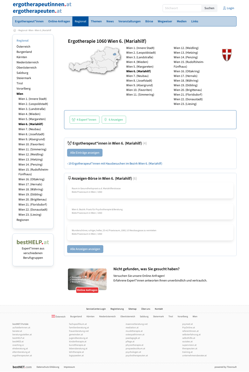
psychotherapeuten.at (137, 355)
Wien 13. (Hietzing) (30, 159)
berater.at (17, 331)
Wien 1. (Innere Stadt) (32, 99)
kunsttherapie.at (77, 345)
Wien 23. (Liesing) (29, 215)
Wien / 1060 (96, 192)
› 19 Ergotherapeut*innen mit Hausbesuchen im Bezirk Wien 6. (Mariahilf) (114, 163)
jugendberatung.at (78, 338)
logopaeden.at (76, 355)
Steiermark (24, 78)
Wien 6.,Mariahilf (43, 30)
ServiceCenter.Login (96, 309)
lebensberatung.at (78, 348)
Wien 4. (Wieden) (29, 114)
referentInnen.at (190, 331)
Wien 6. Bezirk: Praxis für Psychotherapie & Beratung (97, 209)
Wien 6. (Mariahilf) (30, 124)
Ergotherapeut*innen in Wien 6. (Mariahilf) (107, 143)
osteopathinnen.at (135, 334)
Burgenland (24, 52)
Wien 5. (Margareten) (32, 119)
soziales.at (187, 341)
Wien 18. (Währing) (30, 189)
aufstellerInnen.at (21, 327)
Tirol (20, 83)
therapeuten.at (189, 348)
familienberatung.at (79, 327)
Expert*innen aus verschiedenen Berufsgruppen (33, 251)
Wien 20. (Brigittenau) (32, 199)
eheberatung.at (20, 348)
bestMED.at (18, 341)
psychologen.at (133, 352)
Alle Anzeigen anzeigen (85, 249)
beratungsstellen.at (22, 334)
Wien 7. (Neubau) (29, 129)
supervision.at (189, 345)
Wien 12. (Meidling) (30, 154)
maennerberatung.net (137, 324)
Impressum (69, 367)
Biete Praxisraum (80, 192)
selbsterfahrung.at (191, 334)
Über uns (145, 309)
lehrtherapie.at (76, 352)
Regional (22, 30)
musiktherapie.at (134, 331)
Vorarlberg (24, 88)
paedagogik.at (133, 338)
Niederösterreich (28, 62)
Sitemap (132, 309)
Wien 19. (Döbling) (30, 194)
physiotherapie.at (134, 345)
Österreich (23, 46)
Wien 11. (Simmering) (32, 149)
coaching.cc (18, 345)
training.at (187, 352)
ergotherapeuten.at (22, 355)
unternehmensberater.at (194, 355)
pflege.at (130, 341)
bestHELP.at (18, 338)
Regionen (23, 220)
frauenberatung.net (79, 331)
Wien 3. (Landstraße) (32, 109)
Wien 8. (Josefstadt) (31, 134)
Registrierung (117, 309)
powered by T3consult (226, 367)
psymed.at (187, 324)
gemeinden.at (76, 334)
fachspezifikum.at (78, 324)
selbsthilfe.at (188, 338)
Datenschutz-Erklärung (48, 367)
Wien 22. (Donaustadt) (32, 209)
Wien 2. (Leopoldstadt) (33, 104)
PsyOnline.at (188, 327)
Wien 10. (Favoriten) (31, 144)
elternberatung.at (21, 352)
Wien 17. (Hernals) (30, 184)
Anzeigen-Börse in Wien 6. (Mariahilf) (102, 178)
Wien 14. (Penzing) (30, 164)
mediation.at (132, 327)
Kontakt (159, 309)
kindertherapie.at (77, 341)
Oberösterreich (27, 67)
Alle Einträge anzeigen (84, 153)
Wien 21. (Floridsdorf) (32, 204)
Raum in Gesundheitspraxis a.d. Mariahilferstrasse (96, 188)
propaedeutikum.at (135, 348)
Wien (31, 30)
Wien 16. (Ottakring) (31, 179)
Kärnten (22, 57)
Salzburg (22, 73)
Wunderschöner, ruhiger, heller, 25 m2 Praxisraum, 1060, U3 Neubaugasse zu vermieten (114, 230)
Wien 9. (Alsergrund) (31, 139)
